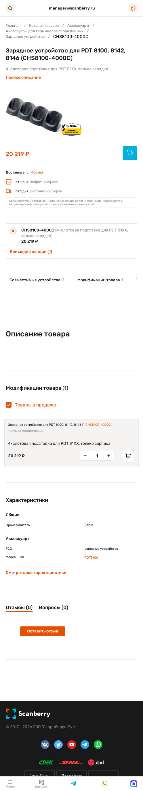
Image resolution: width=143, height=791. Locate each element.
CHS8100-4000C (98, 425)
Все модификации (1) (31, 251)
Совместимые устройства (36, 280)
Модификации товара (100, 280)
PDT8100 (91, 558)
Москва (36, 172)
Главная (13, 25)
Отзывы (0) (19, 607)
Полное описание (23, 77)
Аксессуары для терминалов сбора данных (44, 31)
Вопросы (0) (53, 607)
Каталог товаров (44, 25)
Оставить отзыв (42, 631)
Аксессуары (78, 25)
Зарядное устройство (25, 36)
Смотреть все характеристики (36, 572)
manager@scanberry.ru (72, 8)
